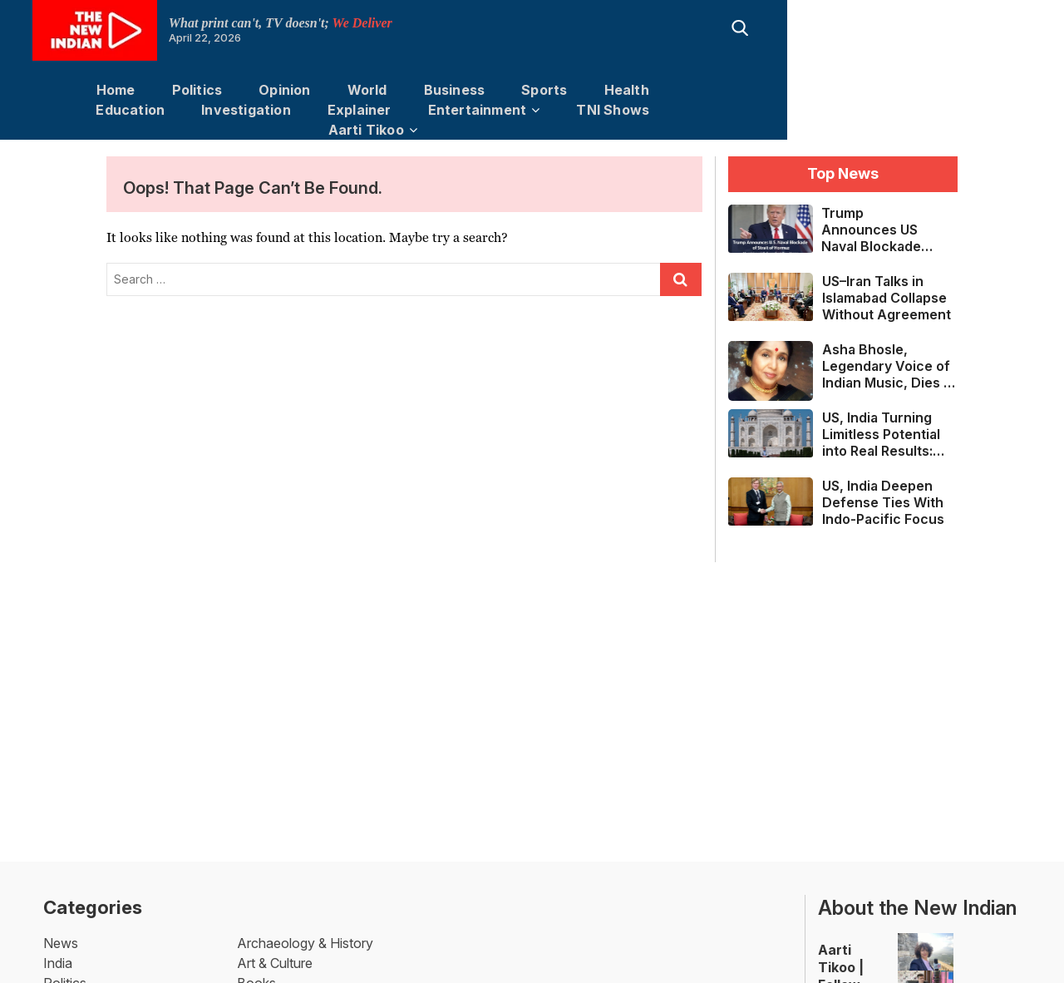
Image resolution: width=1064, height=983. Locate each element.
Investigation (809, 90)
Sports (516, 90)
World (340, 90)
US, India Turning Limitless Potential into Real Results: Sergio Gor (881, 415)
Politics (170, 90)
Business (427, 90)
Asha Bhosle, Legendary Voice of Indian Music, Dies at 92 (889, 347)
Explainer (921, 90)
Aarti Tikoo (634, 109)
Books (256, 964)
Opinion (257, 90)
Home (88, 90)
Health (599, 90)
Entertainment (386, 109)
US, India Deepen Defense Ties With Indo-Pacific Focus (883, 483)
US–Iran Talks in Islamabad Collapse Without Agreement (886, 279)
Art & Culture (275, 944)
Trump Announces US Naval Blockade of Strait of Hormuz (871, 210)
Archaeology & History (305, 924)
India (57, 944)
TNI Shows (522, 109)
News (60, 924)
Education (692, 90)
